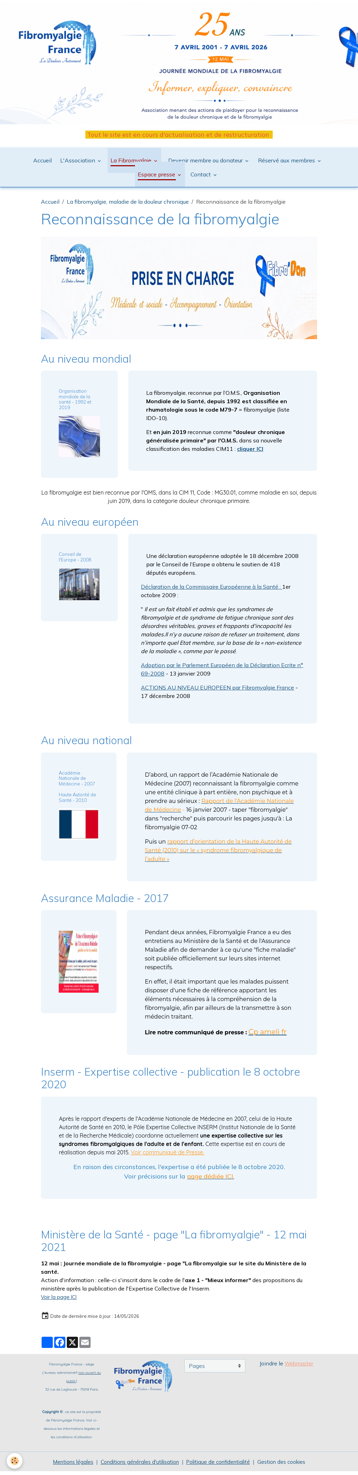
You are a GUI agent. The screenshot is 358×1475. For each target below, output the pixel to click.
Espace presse (157, 177)
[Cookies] (15, 1460)
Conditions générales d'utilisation (137, 1465)
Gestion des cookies (289, 1465)
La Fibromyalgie (131, 163)
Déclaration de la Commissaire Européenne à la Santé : (211, 590)
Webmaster (299, 1366)
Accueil (42, 163)
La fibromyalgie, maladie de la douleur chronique (128, 205)
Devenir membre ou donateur (205, 163)
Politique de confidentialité (221, 1465)
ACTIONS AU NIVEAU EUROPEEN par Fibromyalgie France (217, 690)
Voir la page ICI (60, 1300)
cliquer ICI (250, 452)
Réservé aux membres (287, 163)
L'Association (78, 163)
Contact (201, 177)
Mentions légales (65, 1465)
